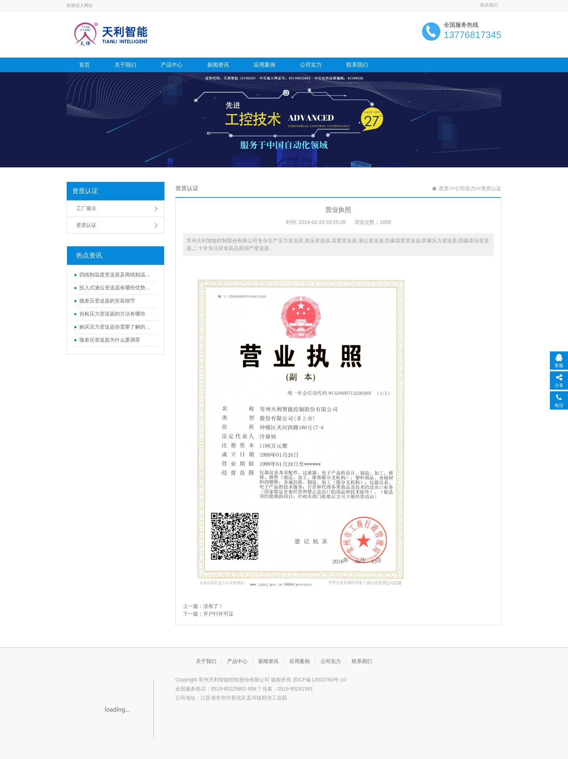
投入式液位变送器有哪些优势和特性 (116, 288)
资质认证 (85, 191)
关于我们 (125, 65)
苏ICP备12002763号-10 (319, 680)
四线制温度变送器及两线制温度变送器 (116, 275)
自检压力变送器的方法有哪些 (112, 314)
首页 (84, 65)
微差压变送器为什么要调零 (109, 340)
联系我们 (489, 5)
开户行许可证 (218, 614)
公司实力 (311, 65)
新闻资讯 (218, 65)
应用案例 (264, 65)
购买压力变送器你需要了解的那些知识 (116, 327)
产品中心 (172, 65)
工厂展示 (86, 208)
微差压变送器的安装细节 (107, 301)
